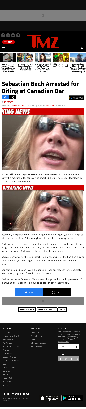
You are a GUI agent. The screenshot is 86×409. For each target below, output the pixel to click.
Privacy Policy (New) (11, 336)
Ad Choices (7, 343)
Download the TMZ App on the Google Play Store (72, 398)
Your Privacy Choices (11, 346)
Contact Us (35, 332)
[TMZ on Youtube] (13, 35)
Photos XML (7, 381)
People (5, 374)
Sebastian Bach (27, 309)
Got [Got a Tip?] (8, 42)
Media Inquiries (36, 346)
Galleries (6, 371)
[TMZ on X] (8, 35)
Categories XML (9, 367)
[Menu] (3, 48)
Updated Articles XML (11, 360)
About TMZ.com (9, 332)
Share (29, 292)
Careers (34, 339)
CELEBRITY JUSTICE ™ (47, 309)
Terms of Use (8, 339)
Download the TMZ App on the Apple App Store (49, 398)
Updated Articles (9, 357)
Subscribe (76, 346)
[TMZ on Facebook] (3, 35)
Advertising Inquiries (39, 343)
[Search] (82, 48)
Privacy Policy (73, 339)
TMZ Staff (8, 102)
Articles (6, 350)
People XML (7, 378)
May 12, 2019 (50, 105)
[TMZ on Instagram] (18, 35)
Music (62, 309)
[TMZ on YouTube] (71, 358)
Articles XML (8, 353)
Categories (7, 364)
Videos (5, 385)
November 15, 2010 (17, 105)
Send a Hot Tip (36, 336)
